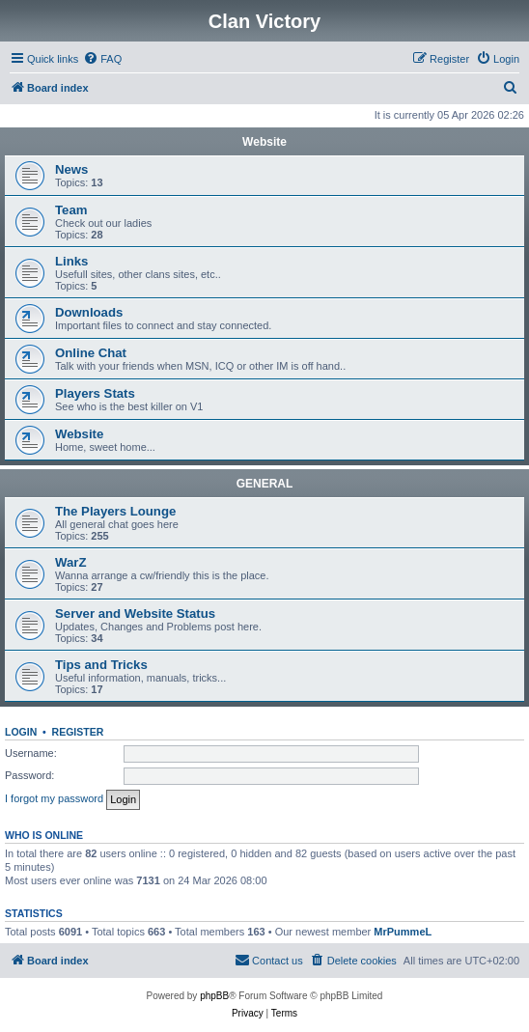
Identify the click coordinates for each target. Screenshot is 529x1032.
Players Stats (95, 393)
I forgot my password (54, 798)
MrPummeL (403, 931)
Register (78, 732)
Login (21, 732)
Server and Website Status (135, 613)
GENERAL (265, 483)
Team (71, 210)
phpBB (214, 995)
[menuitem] (102, 58)
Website (264, 142)
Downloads (89, 312)
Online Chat (90, 353)
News (71, 169)
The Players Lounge (115, 511)
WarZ (70, 562)
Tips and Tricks (101, 664)
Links (71, 261)
